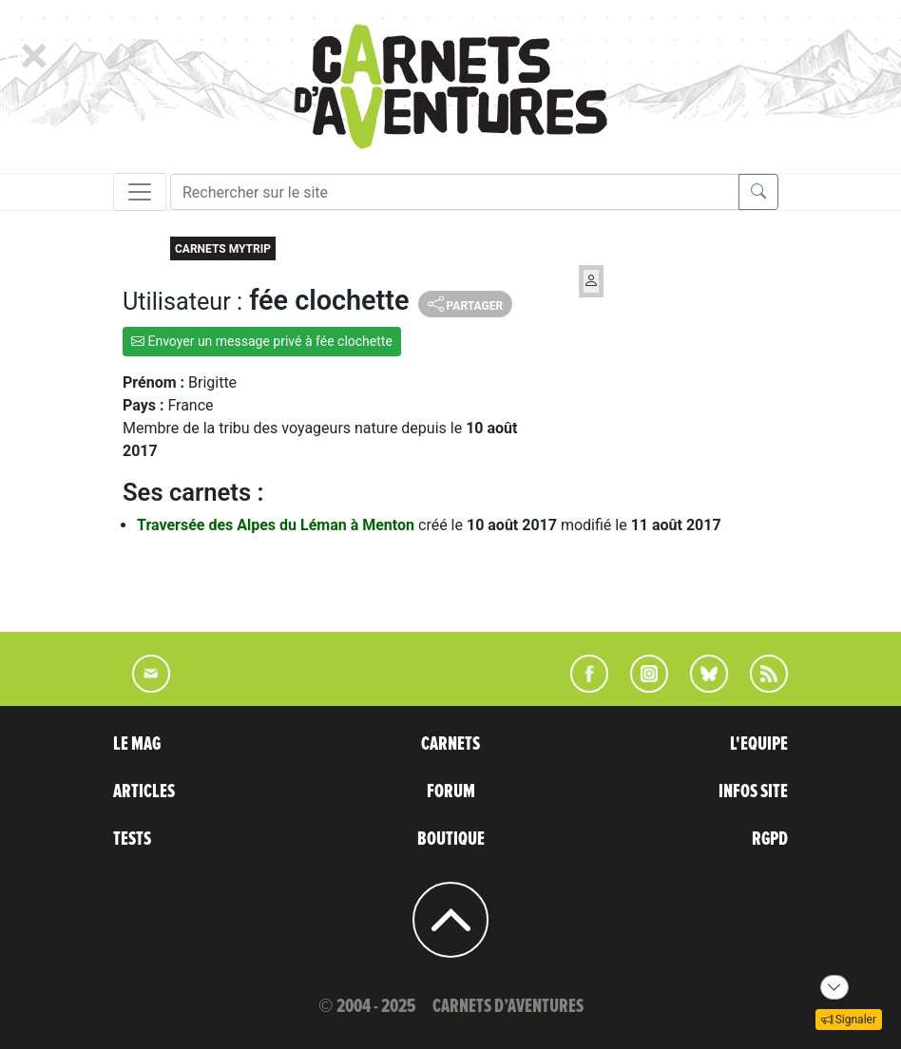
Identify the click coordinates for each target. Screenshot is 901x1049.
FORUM (451, 791)
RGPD (770, 839)
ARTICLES (144, 791)
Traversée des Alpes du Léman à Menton (277, 525)
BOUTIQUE (451, 839)
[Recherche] (454, 192)
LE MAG (137, 743)
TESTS (132, 839)
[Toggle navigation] (139, 192)
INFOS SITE (753, 791)
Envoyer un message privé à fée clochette (262, 341)
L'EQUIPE (759, 743)
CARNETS (450, 743)
